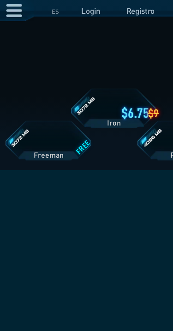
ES (55, 11)
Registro (140, 11)
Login (91, 11)
